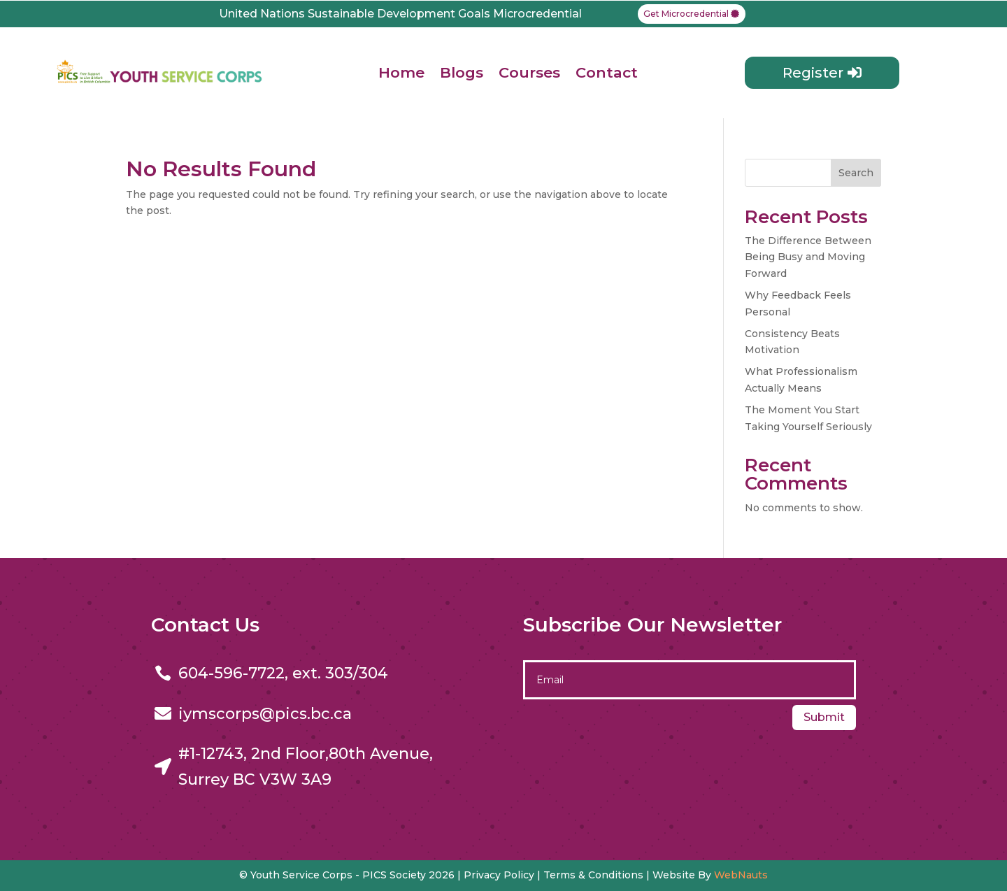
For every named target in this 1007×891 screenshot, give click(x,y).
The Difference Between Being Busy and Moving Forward (808, 257)
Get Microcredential (686, 13)
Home (401, 72)
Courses (529, 72)
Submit (824, 717)
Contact (607, 72)
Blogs (461, 72)
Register (813, 72)
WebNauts (741, 875)
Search (855, 172)
